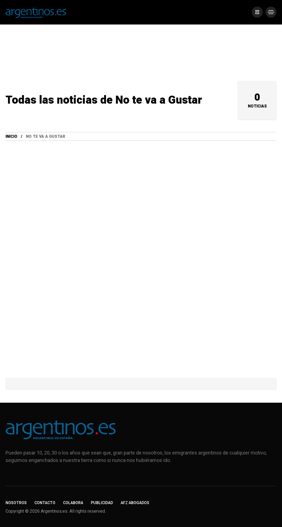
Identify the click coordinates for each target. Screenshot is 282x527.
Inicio (11, 136)
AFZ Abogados (135, 503)
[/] (257, 12)
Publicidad (102, 503)
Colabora (73, 503)
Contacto (44, 503)
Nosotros (16, 503)
